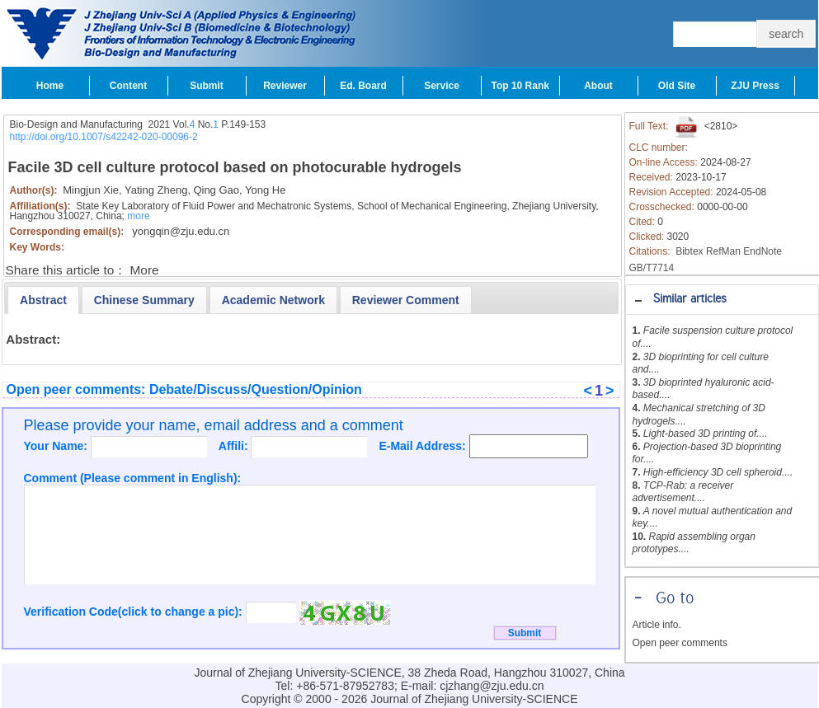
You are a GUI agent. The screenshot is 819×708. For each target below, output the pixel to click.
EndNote (762, 251)
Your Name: (57, 445)
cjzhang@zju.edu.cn (492, 685)
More (144, 270)
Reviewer (285, 85)
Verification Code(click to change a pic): (135, 611)
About (598, 85)
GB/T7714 (652, 268)
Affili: (235, 445)
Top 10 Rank (520, 85)
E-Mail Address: (423, 445)
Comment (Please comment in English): (133, 478)
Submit (207, 85)
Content (128, 85)
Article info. (657, 625)
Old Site (676, 85)
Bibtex (689, 251)
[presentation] (43, 300)
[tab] (722, 299)
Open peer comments (680, 643)
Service (441, 85)
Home (50, 85)
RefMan (723, 251)
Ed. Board (363, 85)
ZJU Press (755, 85)
